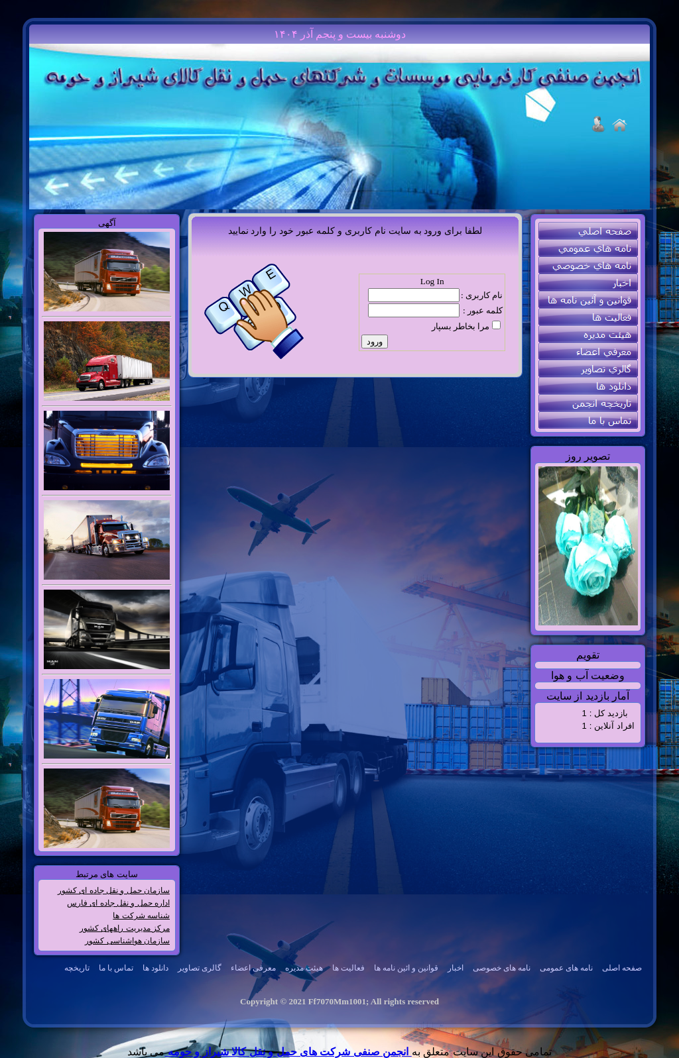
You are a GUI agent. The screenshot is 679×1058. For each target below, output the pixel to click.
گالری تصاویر (199, 968)
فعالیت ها (348, 968)
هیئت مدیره (304, 968)
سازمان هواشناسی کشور (127, 940)
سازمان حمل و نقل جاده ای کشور (114, 890)
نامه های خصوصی (501, 968)
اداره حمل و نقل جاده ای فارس (118, 903)
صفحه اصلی (622, 968)
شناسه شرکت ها (141, 915)
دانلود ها (155, 968)
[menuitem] (622, 968)
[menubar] (348, 968)
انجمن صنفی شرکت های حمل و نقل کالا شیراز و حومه (287, 1051)
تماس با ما (116, 968)
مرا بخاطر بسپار (461, 326)
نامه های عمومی (566, 968)
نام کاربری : (482, 295)
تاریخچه (77, 968)
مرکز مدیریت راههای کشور (125, 928)
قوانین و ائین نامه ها (406, 968)
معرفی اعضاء (253, 968)
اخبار (455, 968)
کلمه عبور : (483, 310)
